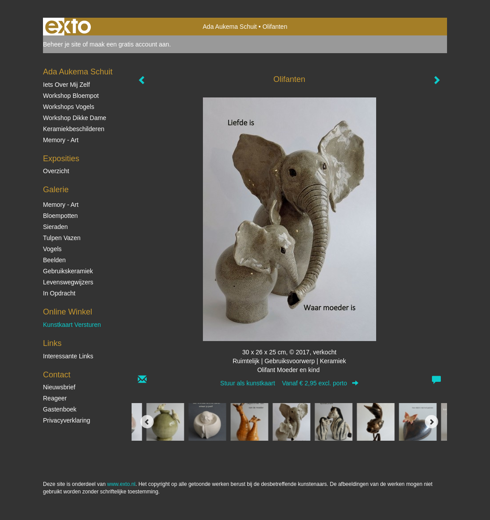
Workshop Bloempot (71, 95)
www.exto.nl (121, 484)
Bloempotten (60, 215)
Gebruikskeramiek (68, 271)
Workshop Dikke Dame (74, 117)
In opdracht (59, 293)
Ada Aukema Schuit (230, 26)
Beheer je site (62, 44)
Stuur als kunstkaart (289, 383)
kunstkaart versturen (72, 324)
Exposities (61, 158)
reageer (55, 398)
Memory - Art (60, 140)
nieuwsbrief (59, 387)
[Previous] (147, 421)
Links (52, 343)
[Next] (431, 421)
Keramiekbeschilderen (74, 128)
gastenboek (60, 409)
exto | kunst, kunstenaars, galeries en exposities (68, 26)
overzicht (56, 171)
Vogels (52, 248)
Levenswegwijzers (68, 282)
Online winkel (67, 311)
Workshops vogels (68, 106)
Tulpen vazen (62, 237)
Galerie (56, 189)
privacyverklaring (66, 420)
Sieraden (55, 226)
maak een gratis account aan (129, 44)
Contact (56, 374)
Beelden (54, 260)
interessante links (68, 356)
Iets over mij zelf (66, 84)
